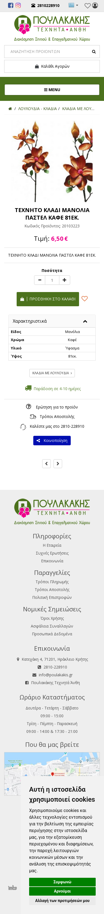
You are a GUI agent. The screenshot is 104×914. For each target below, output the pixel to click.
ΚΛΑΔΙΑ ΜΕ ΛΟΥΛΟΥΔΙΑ (52, 373)
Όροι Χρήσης (52, 618)
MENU (70, 89)
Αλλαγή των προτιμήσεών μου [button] (62, 900)
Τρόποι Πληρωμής (52, 581)
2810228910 (45, 5)
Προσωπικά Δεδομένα (52, 633)
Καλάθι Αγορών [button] (52, 66)
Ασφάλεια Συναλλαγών (52, 626)
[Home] (10, 108)
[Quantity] (52, 280)
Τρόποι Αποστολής (57, 416)
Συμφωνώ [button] (63, 882)
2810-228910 (72, 426)
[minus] (39, 280)
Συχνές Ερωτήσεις (52, 553)
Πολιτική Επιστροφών (52, 597)
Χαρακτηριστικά (30, 321)
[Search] (52, 51)
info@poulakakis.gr (56, 674)
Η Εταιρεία (52, 545)
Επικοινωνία (52, 560)
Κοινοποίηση (52, 440)
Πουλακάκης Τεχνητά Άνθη (55, 682)
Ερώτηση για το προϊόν (57, 407)
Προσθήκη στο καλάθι (47, 299)
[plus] (64, 280)
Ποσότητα (52, 270)
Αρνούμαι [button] (62, 891)
